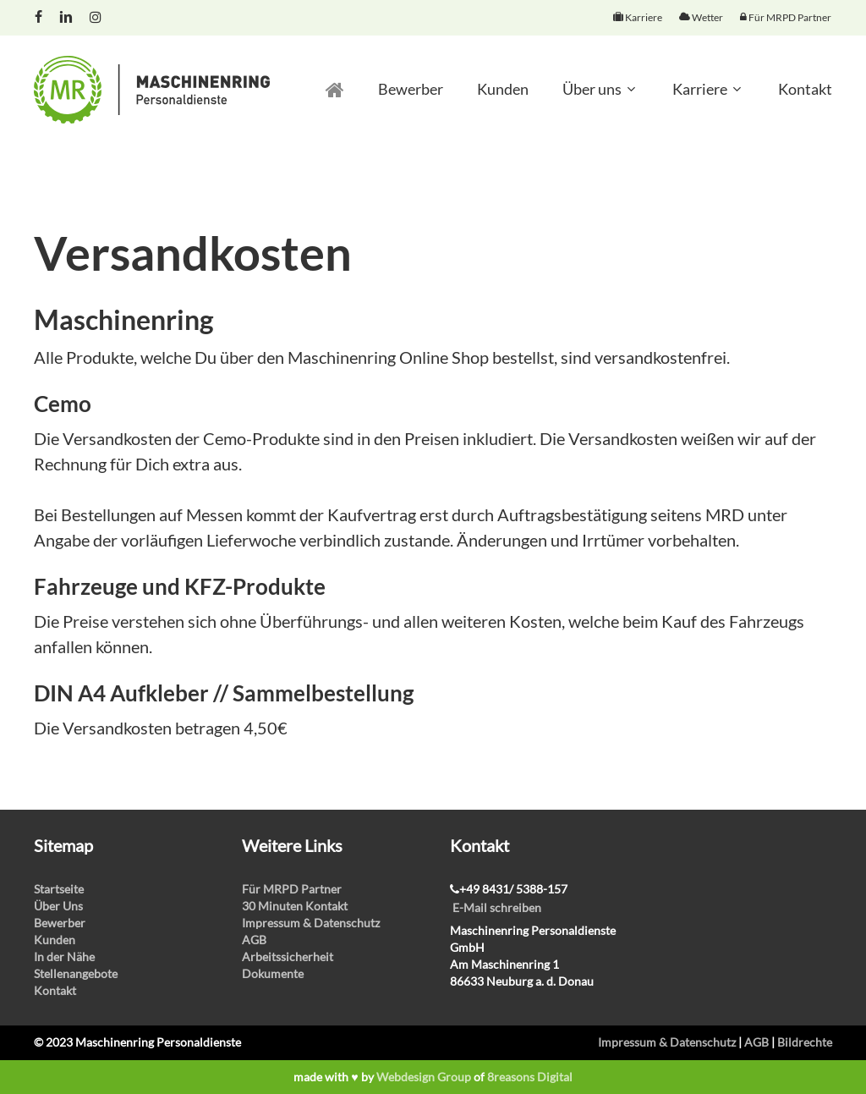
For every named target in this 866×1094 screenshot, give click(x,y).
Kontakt (55, 990)
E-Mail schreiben (496, 907)
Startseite (59, 889)
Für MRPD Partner (292, 889)
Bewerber (59, 922)
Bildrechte (804, 1042)
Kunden (54, 939)
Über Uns (58, 906)
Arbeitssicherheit (287, 956)
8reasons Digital (530, 1076)
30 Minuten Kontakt (295, 906)
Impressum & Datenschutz (311, 922)
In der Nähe (64, 956)
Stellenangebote (76, 973)
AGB (254, 939)
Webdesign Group (423, 1076)
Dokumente (273, 973)
